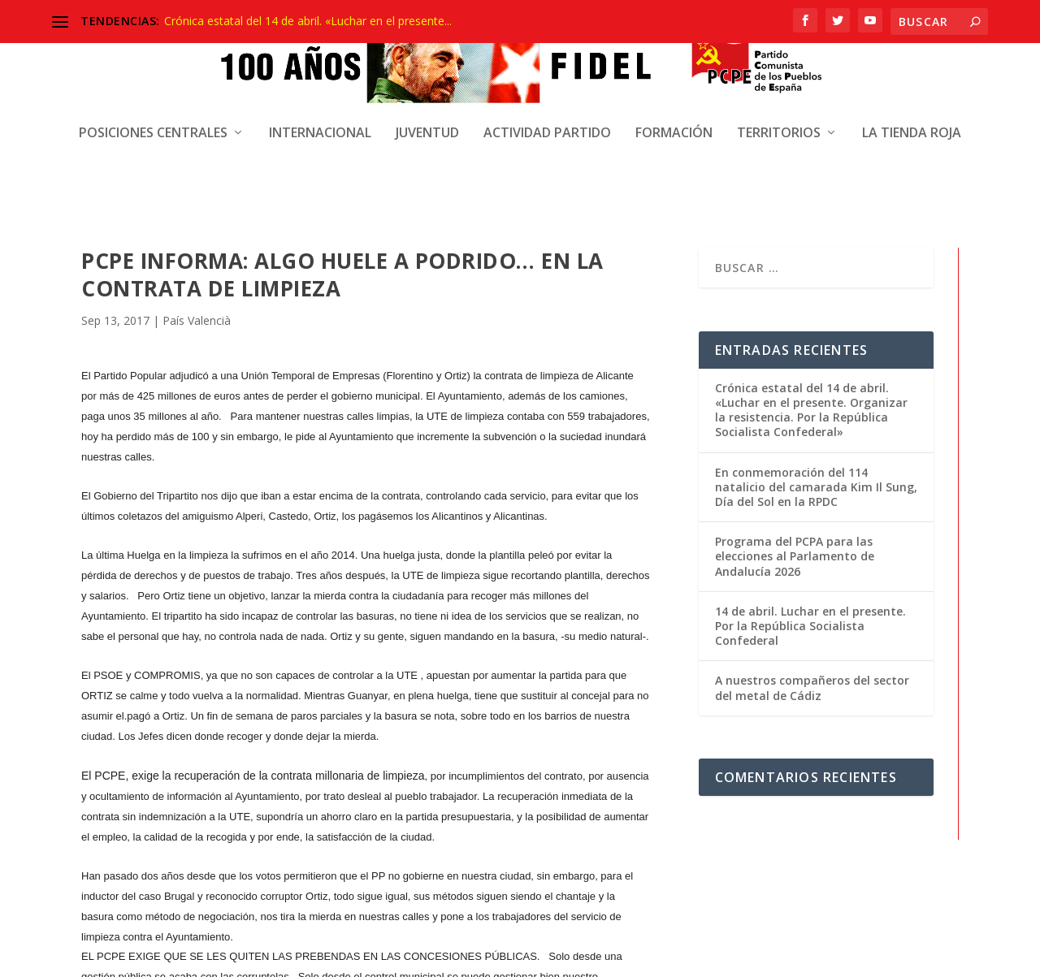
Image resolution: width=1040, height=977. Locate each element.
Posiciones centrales (153, 85)
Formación (674, 85)
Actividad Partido (547, 85)
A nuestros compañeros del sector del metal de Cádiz (812, 545)
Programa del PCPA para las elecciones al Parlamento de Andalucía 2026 (794, 413)
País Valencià (196, 177)
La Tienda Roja (911, 85)
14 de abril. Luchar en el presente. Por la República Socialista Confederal (810, 482)
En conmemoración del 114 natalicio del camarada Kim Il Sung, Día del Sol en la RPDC (816, 344)
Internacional (320, 85)
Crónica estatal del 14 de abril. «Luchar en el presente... (308, 20)
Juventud (427, 85)
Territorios (779, 85)
